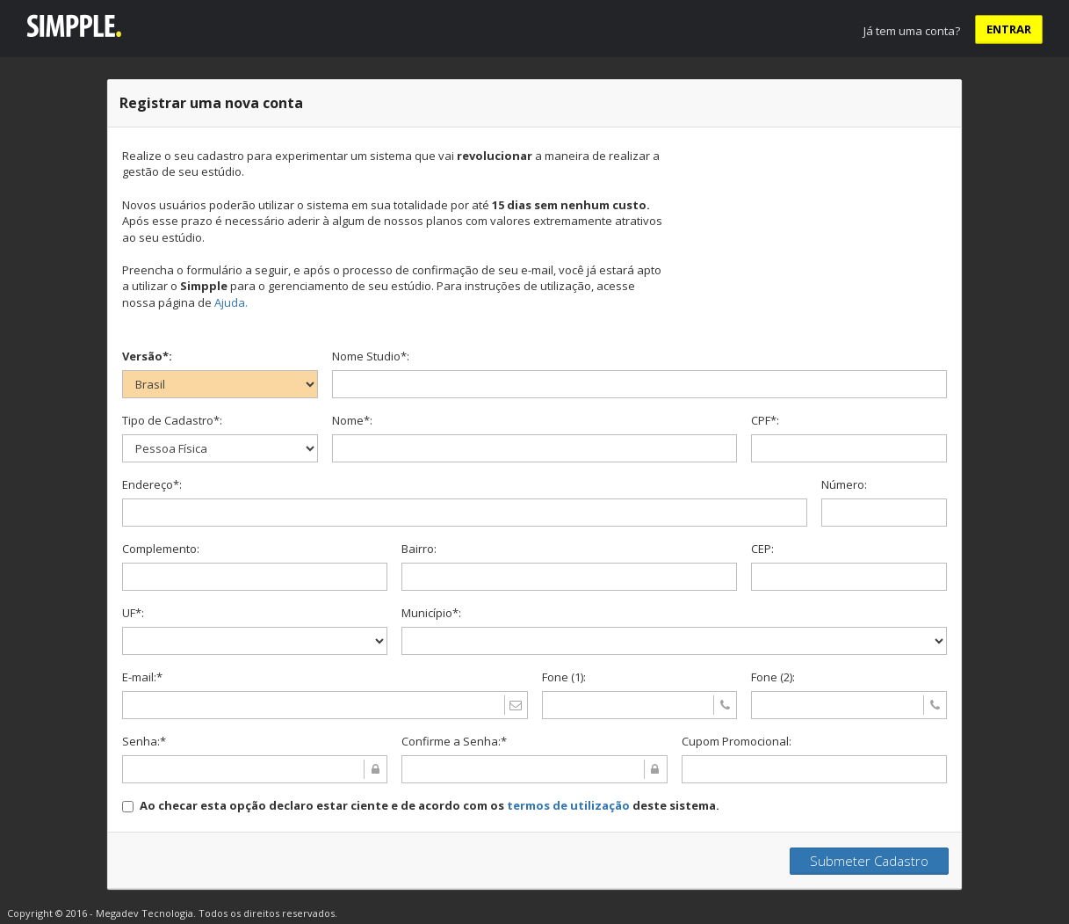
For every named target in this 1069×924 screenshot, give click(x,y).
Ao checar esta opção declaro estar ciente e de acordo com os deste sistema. (429, 805)
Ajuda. (231, 302)
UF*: (133, 613)
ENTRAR (1008, 29)
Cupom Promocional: (736, 741)
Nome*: (352, 420)
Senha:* (144, 741)
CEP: (762, 549)
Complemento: (160, 549)
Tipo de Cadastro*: (172, 420)
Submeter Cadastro (869, 860)
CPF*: (765, 420)
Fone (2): (773, 677)
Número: (844, 484)
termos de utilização (568, 805)
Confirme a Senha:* (454, 741)
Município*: (431, 613)
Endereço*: (152, 484)
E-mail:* (142, 677)
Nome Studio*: (370, 356)
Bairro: (419, 549)
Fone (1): (564, 677)
